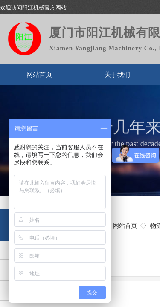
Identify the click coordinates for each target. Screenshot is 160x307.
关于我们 (117, 74)
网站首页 (39, 74)
